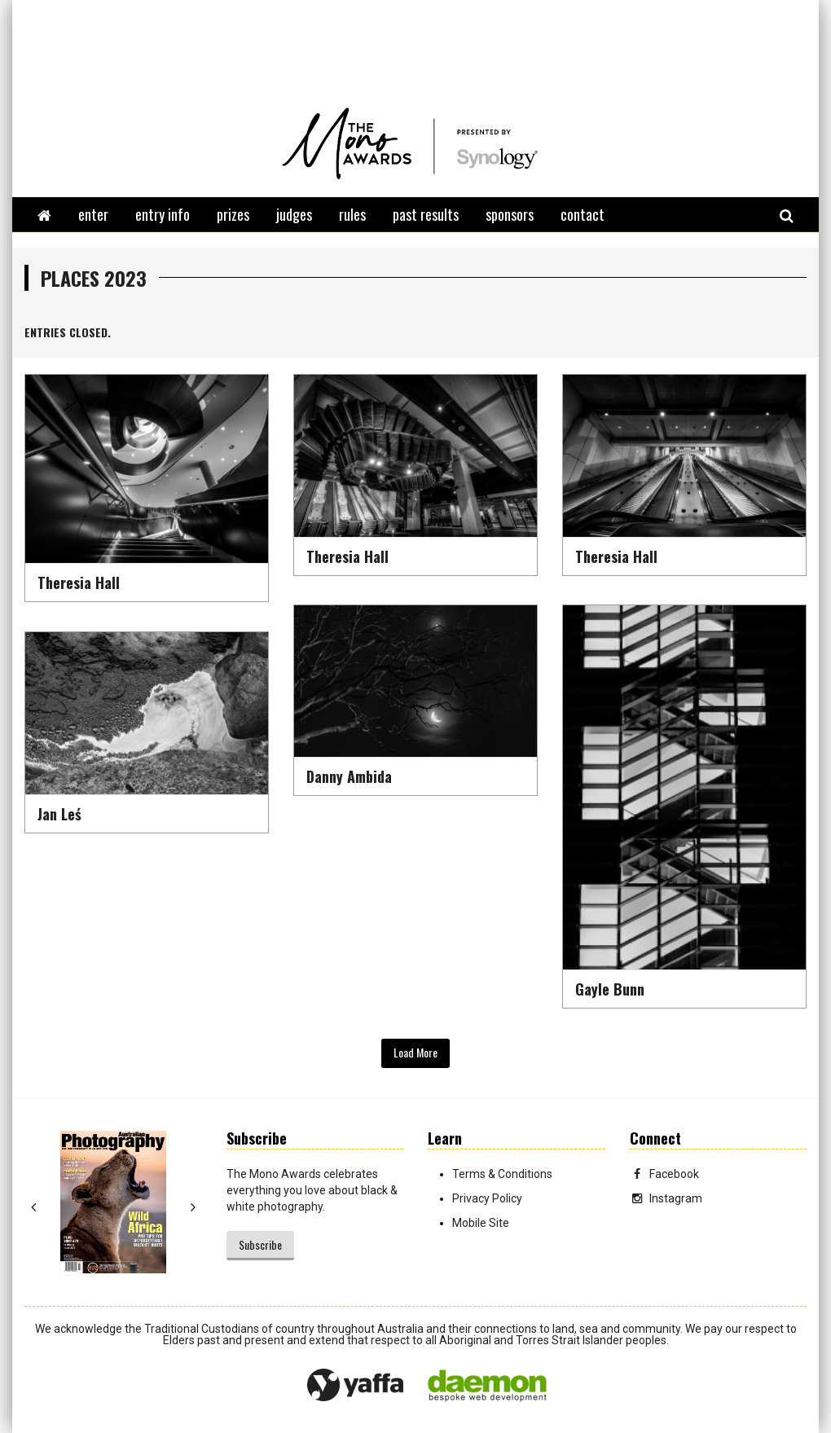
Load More (415, 1052)
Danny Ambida (349, 776)
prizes (233, 214)
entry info (162, 214)
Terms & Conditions (502, 1173)
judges (294, 214)
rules (352, 214)
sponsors (510, 214)
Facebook (664, 1173)
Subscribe (260, 1244)
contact (583, 214)
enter (93, 214)
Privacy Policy (487, 1198)
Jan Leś (59, 813)
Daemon (487, 1385)
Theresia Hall (78, 582)
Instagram (666, 1198)
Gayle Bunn (609, 989)
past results (426, 214)
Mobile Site (480, 1222)
